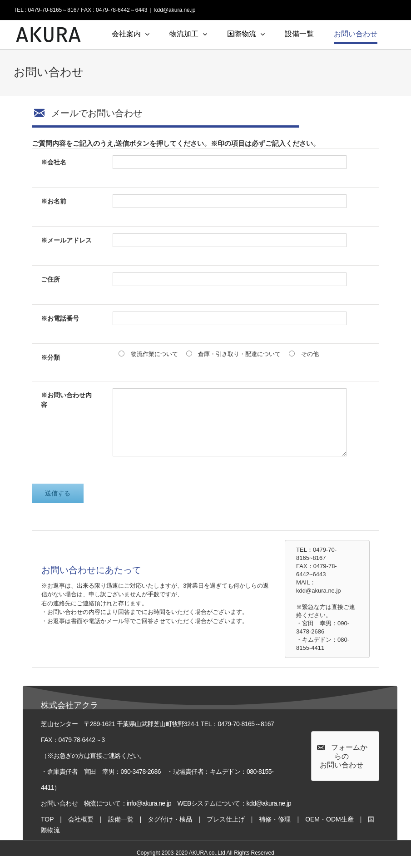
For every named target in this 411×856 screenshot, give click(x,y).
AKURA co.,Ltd (207, 853)
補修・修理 (275, 819)
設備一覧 (121, 819)
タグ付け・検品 (170, 819)
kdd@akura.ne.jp (175, 10)
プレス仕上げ (226, 819)
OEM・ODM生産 (329, 819)
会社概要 (81, 819)
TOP (47, 819)
